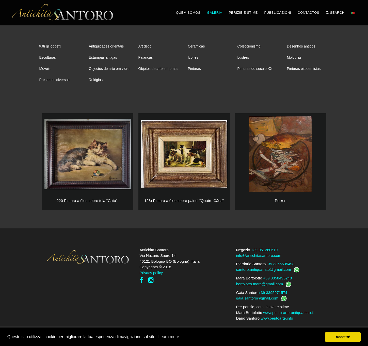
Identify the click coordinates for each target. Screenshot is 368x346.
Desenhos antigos (301, 46)
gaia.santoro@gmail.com (257, 298)
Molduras (294, 57)
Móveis (45, 69)
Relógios (96, 80)
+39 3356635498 (280, 264)
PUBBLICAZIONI (277, 12)
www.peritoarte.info (277, 318)
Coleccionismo (249, 46)
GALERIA (214, 12)
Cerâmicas (196, 46)
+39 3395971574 (273, 292)
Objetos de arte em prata (158, 69)
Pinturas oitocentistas (304, 69)
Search (335, 12)
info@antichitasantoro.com (258, 255)
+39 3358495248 (277, 278)
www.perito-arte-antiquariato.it (288, 312)
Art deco (145, 46)
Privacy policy (151, 273)
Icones (193, 57)
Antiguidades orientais (106, 46)
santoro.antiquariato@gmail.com (263, 269)
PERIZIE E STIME (243, 12)
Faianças (145, 57)
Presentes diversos (54, 80)
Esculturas (47, 57)
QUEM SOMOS (188, 12)
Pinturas (194, 69)
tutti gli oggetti (50, 46)
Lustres (243, 57)
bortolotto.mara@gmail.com (259, 284)
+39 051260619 (264, 250)
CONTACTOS (308, 12)
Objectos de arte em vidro (109, 69)
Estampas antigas (103, 57)
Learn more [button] (168, 337)
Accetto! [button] (342, 337)
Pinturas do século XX (255, 69)
